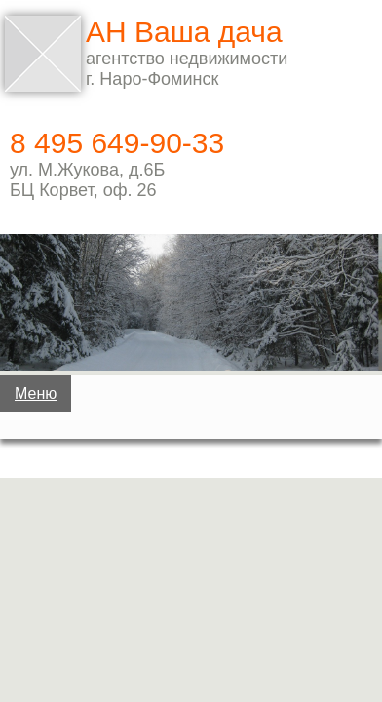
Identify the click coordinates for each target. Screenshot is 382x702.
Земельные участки (187, 528)
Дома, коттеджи (187, 467)
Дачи (187, 405)
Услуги (191, 651)
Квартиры (187, 590)
